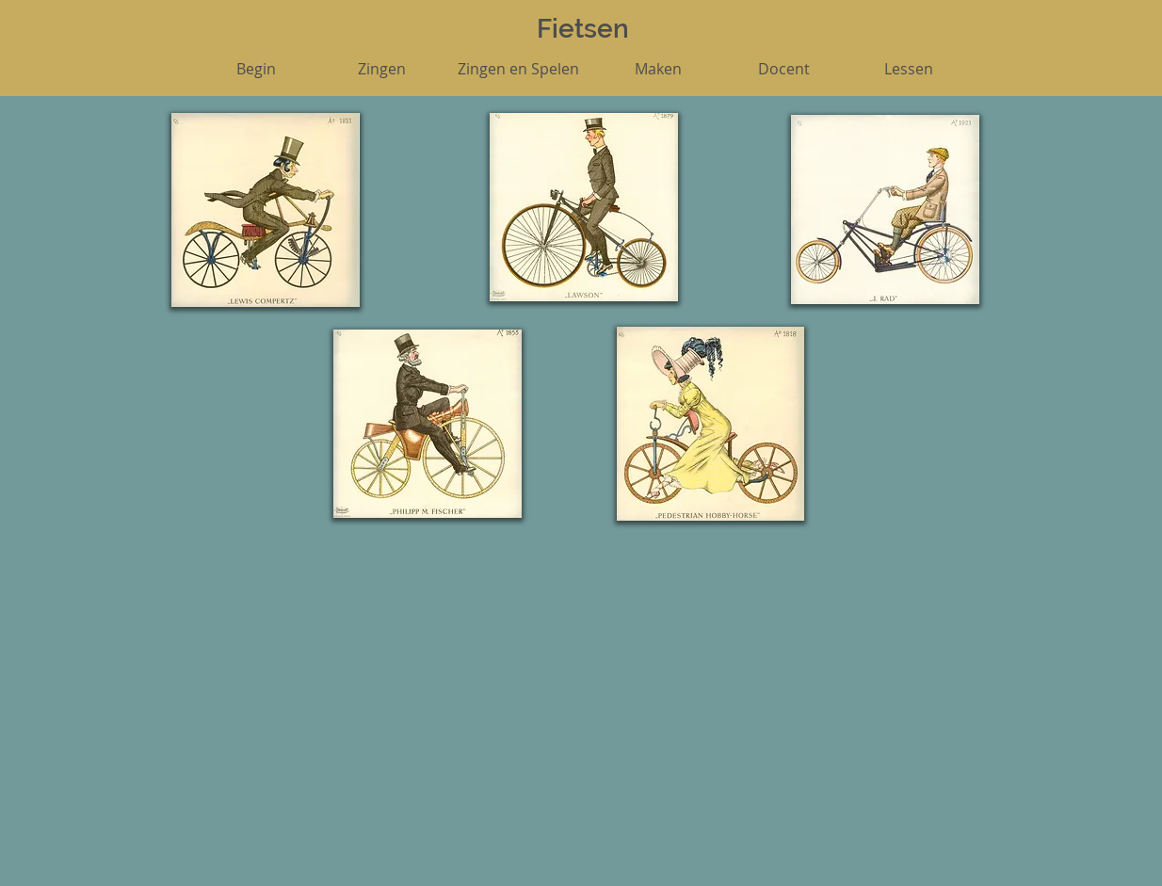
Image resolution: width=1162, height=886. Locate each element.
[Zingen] (381, 69)
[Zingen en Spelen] (518, 69)
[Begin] (256, 69)
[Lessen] (908, 69)
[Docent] (783, 69)
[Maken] (658, 69)
